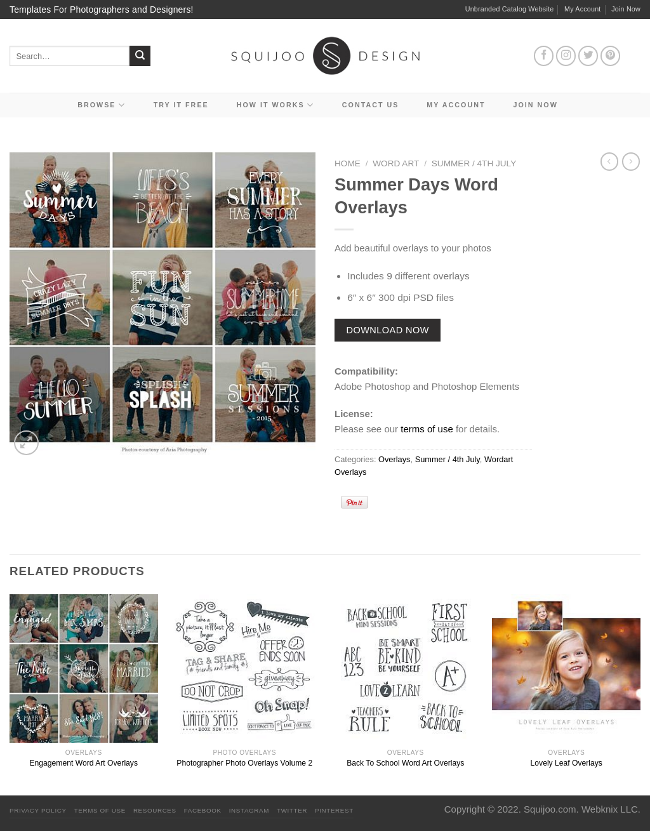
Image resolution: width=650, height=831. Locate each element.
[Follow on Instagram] (566, 56)
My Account (582, 9)
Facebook (203, 810)
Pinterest (334, 810)
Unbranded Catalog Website (509, 9)
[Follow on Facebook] (544, 56)
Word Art (396, 163)
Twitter (292, 810)
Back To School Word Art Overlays (405, 763)
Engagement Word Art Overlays (84, 763)
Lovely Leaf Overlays (566, 763)
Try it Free (181, 105)
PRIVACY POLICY (38, 810)
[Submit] (139, 56)
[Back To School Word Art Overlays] (405, 668)
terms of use (427, 428)
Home (348, 163)
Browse (101, 105)
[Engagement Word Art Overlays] (84, 668)
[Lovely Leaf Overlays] (566, 668)
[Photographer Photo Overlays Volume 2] (244, 668)
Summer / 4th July (474, 163)
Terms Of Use (100, 810)
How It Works (275, 105)
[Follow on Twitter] (588, 56)
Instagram (249, 810)
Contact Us (370, 105)
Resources (154, 810)
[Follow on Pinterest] (610, 56)
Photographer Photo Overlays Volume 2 (244, 763)
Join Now (625, 9)
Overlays (394, 459)
